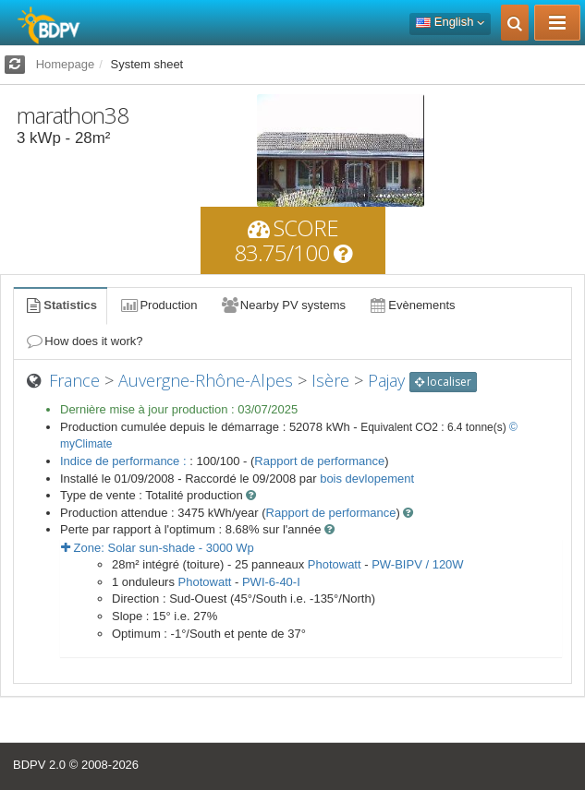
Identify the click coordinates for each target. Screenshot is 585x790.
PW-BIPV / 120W (417, 564)
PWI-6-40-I (271, 582)
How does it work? (83, 341)
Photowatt (334, 564)
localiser (443, 381)
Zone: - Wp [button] (157, 548)
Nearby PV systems (283, 305)
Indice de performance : (124, 461)
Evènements (412, 305)
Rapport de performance (319, 461)
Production (158, 305)
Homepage (65, 64)
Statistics (60, 305)
